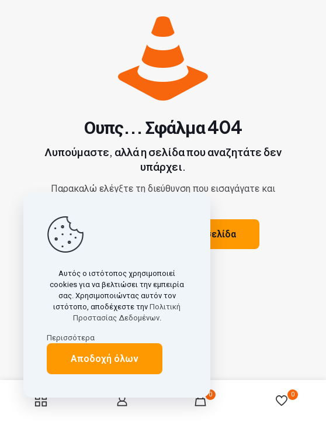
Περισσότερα (71, 337)
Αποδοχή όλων (104, 358)
